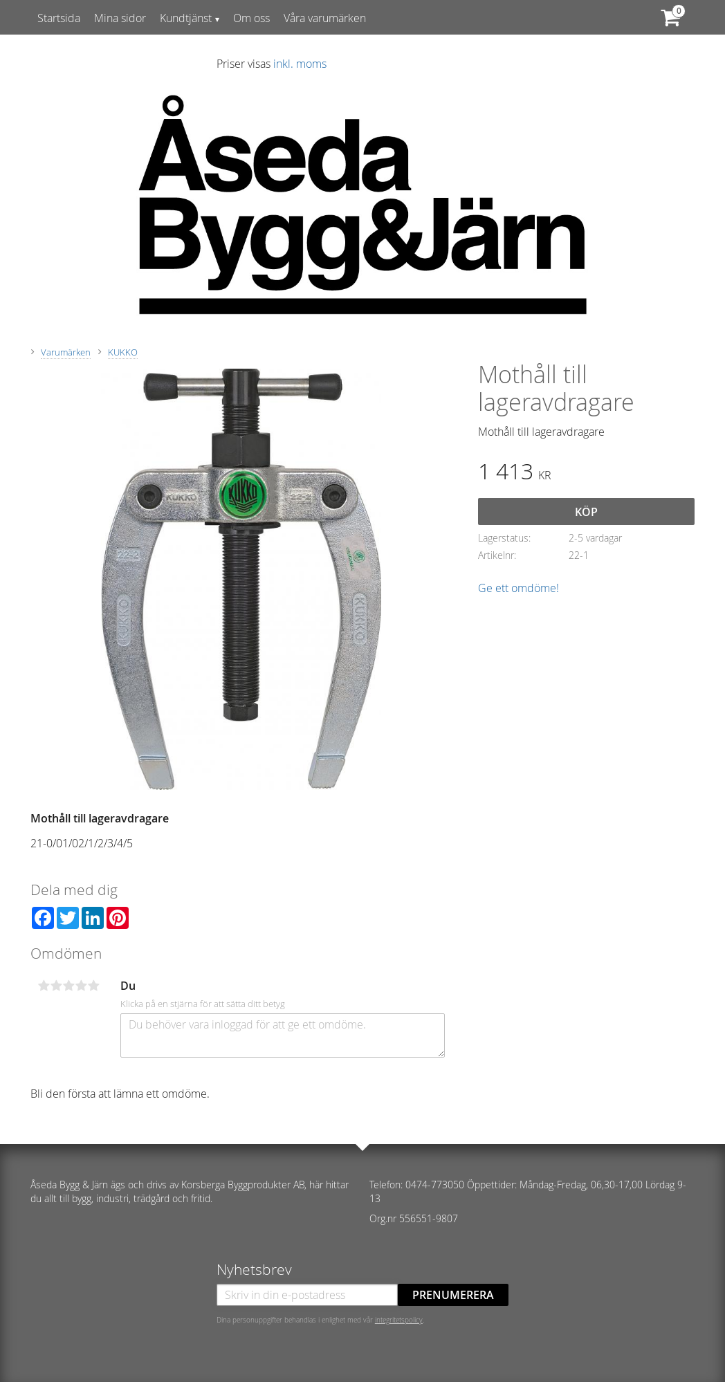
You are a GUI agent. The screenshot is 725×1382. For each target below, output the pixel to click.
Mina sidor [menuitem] (120, 18)
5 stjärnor (93, 985)
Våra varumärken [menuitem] (325, 18)
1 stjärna (43, 985)
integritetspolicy (399, 1320)
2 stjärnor (56, 985)
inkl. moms (300, 63)
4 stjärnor (81, 985)
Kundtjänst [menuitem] (186, 18)
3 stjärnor (68, 985)
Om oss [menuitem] (251, 18)
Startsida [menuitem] (58, 18)
